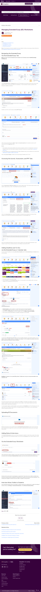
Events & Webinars (5, 578)
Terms (29, 590)
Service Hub (37, 1)
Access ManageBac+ (28, 3)
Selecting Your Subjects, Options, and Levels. (10, 152)
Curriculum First (22, 569)
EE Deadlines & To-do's (7, 44)
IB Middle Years (22, 566)
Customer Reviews (5, 583)
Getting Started (14, 15)
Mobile (20, 571)
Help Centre (8, 1)
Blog (2, 580)
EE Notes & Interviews (7, 46)
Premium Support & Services (16, 576)
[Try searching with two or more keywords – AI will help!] (20, 12)
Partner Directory (4, 584)
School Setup (5, 15)
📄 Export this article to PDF (6, 35)
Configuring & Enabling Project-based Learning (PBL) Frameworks (13, 533)
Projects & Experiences (24, 15)
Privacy (33, 590)
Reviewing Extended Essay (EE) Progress (32, 524)
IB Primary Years (22, 567)
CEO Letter (3, 575)
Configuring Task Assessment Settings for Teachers (10, 535)
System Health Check (16, 578)
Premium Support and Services (25, 549)
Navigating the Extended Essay (8, 42)
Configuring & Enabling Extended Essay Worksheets (11, 49)
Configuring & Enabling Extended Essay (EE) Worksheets (11, 529)
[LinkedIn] (7, 511)
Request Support (22, 552)
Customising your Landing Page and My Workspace (10, 537)
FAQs (2, 586)
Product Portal (4, 581)
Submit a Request (36, 3)
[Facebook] (4, 511)
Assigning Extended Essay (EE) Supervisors (9, 524)
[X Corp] (6, 511)
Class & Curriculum (34, 15)
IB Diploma (21, 563)
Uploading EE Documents (7, 45)
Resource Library (4, 577)
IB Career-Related (22, 564)
